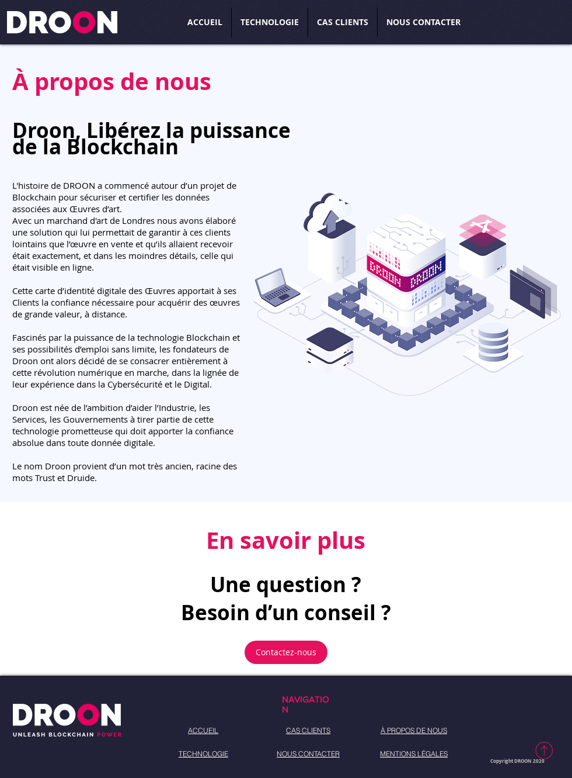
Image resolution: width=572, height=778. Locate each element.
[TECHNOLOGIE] (203, 754)
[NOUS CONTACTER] (308, 754)
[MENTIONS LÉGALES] (413, 754)
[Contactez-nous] (286, 652)
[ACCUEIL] (203, 730)
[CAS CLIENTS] (308, 730)
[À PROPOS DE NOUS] (413, 730)
